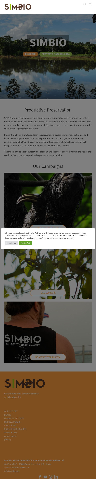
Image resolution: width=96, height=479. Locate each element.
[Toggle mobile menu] (90, 4)
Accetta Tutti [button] (25, 243)
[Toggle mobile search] (84, 4)
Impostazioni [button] (11, 243)
